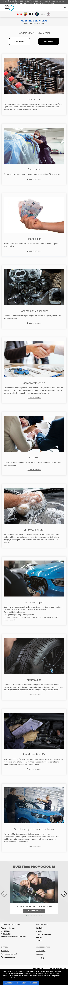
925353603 (6, 931)
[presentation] (4, 894)
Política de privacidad (9, 954)
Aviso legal (5, 951)
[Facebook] (38, 959)
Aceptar (9, 983)
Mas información (34, 911)
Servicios (39, 931)
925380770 (6, 934)
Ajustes (33, 983)
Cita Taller (39, 928)
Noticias (39, 937)
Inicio (26, 23)
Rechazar (21, 983)
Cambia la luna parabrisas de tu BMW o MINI (34, 906)
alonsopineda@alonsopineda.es (14, 936)
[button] (26, 916)
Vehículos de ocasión (43, 934)
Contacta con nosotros (10, 924)
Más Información (34, 179)
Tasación (39, 940)
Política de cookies (8, 957)
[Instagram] (42, 959)
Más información (16, 978)
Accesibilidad (40, 951)
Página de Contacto (8, 928)
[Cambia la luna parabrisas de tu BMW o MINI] (34, 887)
